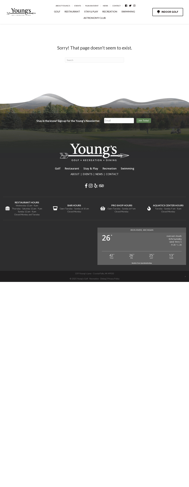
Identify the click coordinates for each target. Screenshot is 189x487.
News (105, 6)
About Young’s (63, 6)
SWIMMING (128, 11)
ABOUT (75, 174)
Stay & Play (90, 168)
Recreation (109, 168)
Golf (57, 168)
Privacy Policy (113, 278)
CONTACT (112, 174)
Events (77, 6)
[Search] (94, 60)
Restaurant (72, 168)
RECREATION (109, 11)
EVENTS (87, 174)
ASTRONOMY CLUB (95, 17)
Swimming (127, 168)
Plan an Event (91, 6)
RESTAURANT (72, 11)
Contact (116, 6)
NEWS (99, 174)
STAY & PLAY (91, 11)
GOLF (57, 11)
